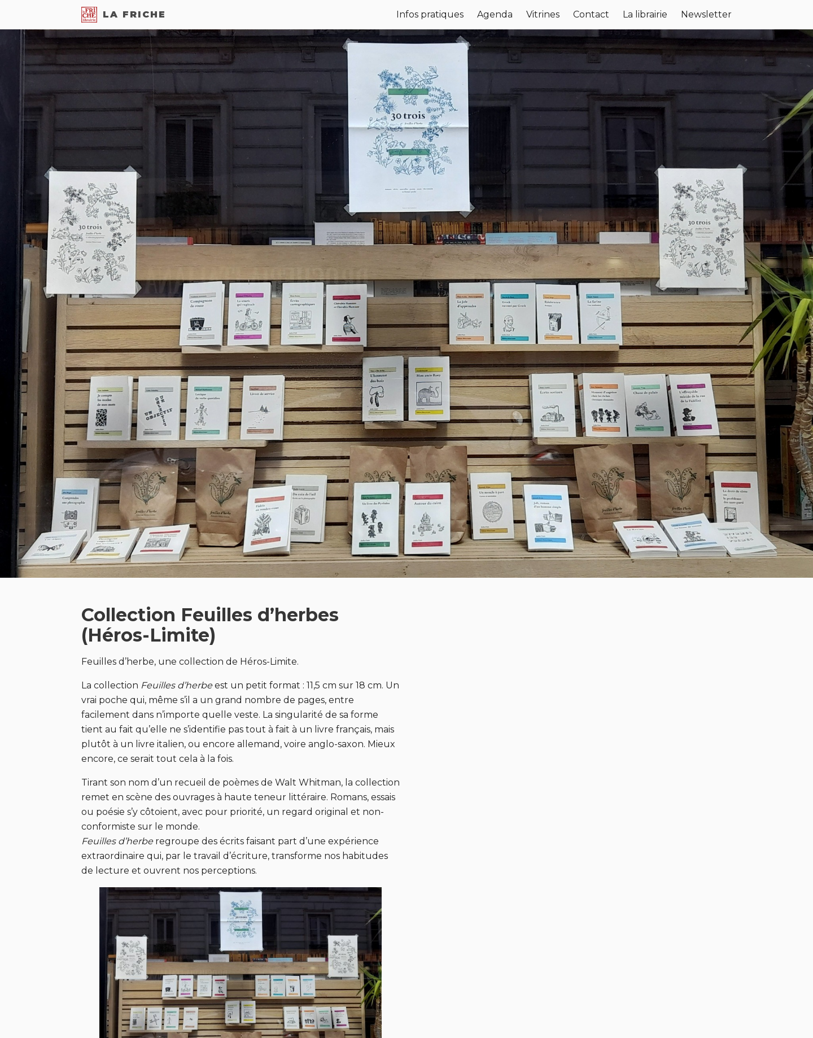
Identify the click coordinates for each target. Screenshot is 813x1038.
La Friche (123, 15)
